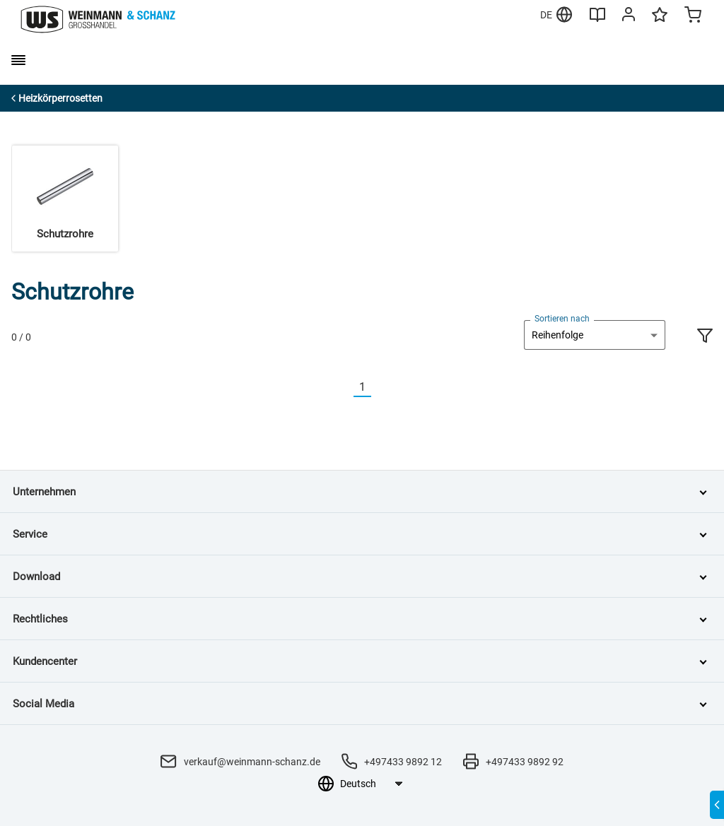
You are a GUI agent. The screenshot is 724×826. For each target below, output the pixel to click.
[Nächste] (379, 387)
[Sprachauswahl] (370, 783)
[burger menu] (18, 60)
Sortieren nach (562, 319)
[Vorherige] (345, 387)
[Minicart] (692, 16)
